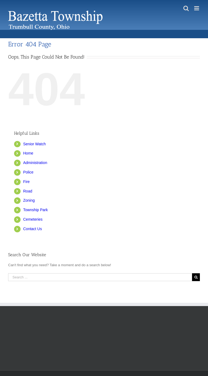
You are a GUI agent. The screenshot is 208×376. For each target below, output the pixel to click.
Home (28, 153)
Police (28, 172)
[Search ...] (100, 277)
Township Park (35, 210)
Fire (26, 181)
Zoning (29, 200)
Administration (35, 162)
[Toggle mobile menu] (197, 8)
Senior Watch (34, 144)
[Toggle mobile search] (186, 8)
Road (27, 191)
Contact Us (32, 229)
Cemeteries (33, 219)
